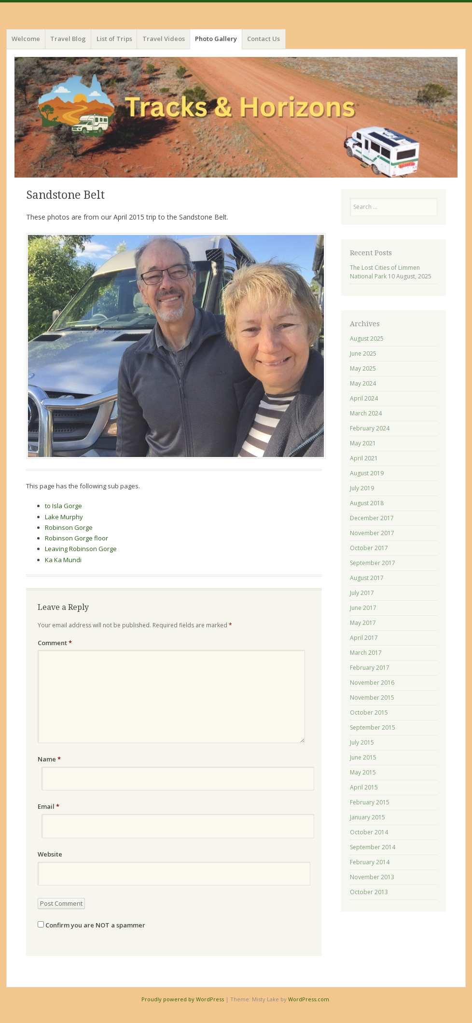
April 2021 (364, 458)
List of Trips (114, 38)
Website (50, 854)
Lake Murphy (64, 516)
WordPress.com (308, 999)
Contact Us (263, 38)
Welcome (26, 38)
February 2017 (369, 668)
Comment (55, 642)
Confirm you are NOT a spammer (91, 925)
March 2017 (366, 653)
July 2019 (362, 488)
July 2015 (362, 742)
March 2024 (366, 413)
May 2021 (363, 443)
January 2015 (367, 817)
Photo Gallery (216, 38)
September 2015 (372, 727)
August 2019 (367, 473)
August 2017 (367, 578)
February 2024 (369, 428)
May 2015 (363, 772)
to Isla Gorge (63, 505)
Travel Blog (68, 38)
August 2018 (367, 503)
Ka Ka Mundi (63, 559)
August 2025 (367, 338)
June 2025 (363, 353)
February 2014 (369, 862)
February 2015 (369, 802)
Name (49, 759)
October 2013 (369, 892)
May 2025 (363, 368)
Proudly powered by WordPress (182, 999)
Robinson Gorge (69, 527)
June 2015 (363, 757)
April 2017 (364, 638)
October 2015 (369, 712)
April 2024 (364, 398)
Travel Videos (163, 38)
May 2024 (363, 383)
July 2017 (362, 593)
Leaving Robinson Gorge (81, 548)
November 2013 (372, 877)
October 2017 (369, 548)
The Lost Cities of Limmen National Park (385, 271)
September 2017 (372, 563)
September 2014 (372, 847)
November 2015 (372, 697)
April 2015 (364, 787)
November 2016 (372, 682)
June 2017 (363, 608)
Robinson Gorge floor (76, 538)
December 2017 (372, 518)
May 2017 (363, 623)
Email (48, 806)
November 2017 (372, 533)
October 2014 (369, 832)
